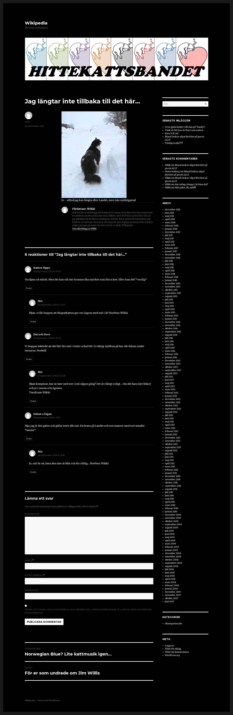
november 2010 (172, 479)
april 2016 (170, 270)
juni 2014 (169, 341)
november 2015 (172, 286)
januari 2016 (171, 280)
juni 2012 (169, 418)
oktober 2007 (171, 598)
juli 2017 (169, 235)
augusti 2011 (171, 450)
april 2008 (170, 579)
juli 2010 (169, 492)
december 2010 (172, 476)
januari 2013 (171, 396)
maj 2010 (169, 498)
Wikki (27, 122)
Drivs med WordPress (49, 700)
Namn (29, 560)
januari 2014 (171, 357)
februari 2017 (171, 248)
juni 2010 (169, 495)
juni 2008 (169, 572)
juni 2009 (169, 534)
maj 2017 (169, 238)
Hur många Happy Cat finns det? (191, 184)
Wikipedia (36, 23)
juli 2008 (169, 569)
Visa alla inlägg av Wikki (84, 228)
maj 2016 (169, 267)
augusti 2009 (171, 527)
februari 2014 (171, 354)
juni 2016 (169, 264)
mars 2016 (170, 274)
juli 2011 (169, 453)
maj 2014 (169, 344)
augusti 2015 (171, 296)
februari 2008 (172, 585)
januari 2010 (171, 511)
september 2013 (173, 370)
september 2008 (173, 563)
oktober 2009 (171, 521)
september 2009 (173, 524)
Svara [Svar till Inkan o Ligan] (29, 438)
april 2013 (170, 386)
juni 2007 (169, 601)
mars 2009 (170, 543)
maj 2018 (169, 216)
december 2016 (172, 254)
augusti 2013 (171, 373)
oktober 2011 (171, 444)
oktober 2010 (171, 482)
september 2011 (173, 447)
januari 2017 (171, 251)
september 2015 (173, 293)
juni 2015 (169, 303)
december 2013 (172, 360)
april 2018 (170, 219)
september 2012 (173, 409)
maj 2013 (169, 383)
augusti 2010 (171, 489)
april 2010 (170, 502)
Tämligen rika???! (174, 143)
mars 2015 (170, 312)
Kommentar (32, 514)
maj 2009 (170, 537)
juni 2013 (169, 380)
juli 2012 (169, 415)
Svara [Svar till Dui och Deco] (29, 359)
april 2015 (170, 309)
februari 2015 (171, 315)
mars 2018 (170, 222)
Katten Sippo (41, 267)
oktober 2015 (171, 290)
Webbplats (32, 590)
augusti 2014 (171, 335)
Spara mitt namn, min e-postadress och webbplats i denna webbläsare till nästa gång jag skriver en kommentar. (88, 611)
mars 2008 (170, 582)
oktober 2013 (171, 367)
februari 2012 (171, 431)
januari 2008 (171, 588)
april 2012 (170, 425)
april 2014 (170, 347)
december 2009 (173, 515)
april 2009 (170, 540)
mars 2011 (170, 466)
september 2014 (173, 331)
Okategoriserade (173, 623)
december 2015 (172, 283)
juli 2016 (169, 261)
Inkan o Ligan (42, 413)
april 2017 (169, 241)
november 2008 (173, 556)
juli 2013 (169, 376)
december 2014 (172, 322)
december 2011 (172, 437)
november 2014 (172, 325)
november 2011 (172, 441)
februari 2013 (171, 392)
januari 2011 (171, 473)
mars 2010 (170, 505)
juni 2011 (169, 457)
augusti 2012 (171, 412)
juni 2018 (169, 213)
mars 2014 (170, 351)
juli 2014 (169, 338)
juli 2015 (169, 299)
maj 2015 (169, 306)
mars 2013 (170, 389)
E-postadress (35, 575)
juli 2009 (169, 531)
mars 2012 (170, 428)
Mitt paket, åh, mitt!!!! (185, 187)
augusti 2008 (171, 566)
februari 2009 (172, 547)
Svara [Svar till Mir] (33, 321)
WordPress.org (172, 655)
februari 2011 (171, 470)
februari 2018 (171, 225)
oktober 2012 (171, 405)
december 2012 (172, 399)
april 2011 (169, 463)
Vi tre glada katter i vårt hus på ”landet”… (185, 127)
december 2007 (173, 592)
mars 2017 (170, 245)
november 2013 (172, 364)
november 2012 (172, 402)
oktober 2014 (171, 328)
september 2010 (173, 486)
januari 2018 (171, 229)
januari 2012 (171, 434)
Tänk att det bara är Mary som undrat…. (185, 130)
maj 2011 (169, 460)
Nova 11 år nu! (171, 133)
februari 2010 (171, 508)
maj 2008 (170, 576)
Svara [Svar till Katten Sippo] (29, 288)
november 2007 (173, 595)
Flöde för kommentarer (177, 652)
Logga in (169, 645)
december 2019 (172, 209)
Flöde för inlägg (173, 649)
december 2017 (172, 232)
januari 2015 (171, 319)
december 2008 (173, 553)
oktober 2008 (171, 560)
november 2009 (173, 518)
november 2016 (172, 258)
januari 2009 (171, 550)
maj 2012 (169, 421)
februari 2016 (171, 277)
